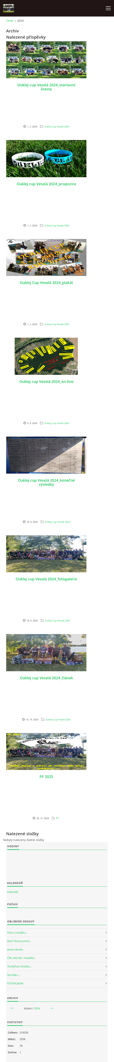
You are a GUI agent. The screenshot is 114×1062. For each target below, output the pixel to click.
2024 (37, 1008)
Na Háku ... (13, 975)
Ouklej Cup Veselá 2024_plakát (46, 282)
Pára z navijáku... (17, 932)
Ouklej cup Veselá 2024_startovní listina (46, 87)
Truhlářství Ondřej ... (19, 966)
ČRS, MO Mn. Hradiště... (21, 958)
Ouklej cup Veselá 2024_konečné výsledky (46, 482)
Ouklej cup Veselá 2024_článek (46, 678)
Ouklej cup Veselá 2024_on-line (46, 381)
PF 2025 (46, 777)
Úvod (9, 21)
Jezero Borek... (15, 949)
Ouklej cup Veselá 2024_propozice (46, 184)
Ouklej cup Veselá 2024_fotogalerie (46, 579)
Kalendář (12, 892)
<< (11, 1008)
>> (52, 1008)
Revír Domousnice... (19, 941)
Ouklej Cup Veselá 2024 (56, 126)
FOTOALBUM (15, 983)
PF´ (58, 818)
